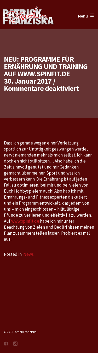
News (28, 254)
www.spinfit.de (25, 221)
